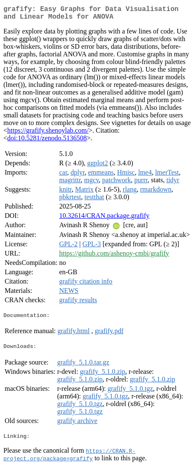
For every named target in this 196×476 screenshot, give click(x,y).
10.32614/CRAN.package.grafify (104, 219)
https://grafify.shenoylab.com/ (48, 133)
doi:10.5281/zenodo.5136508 (47, 141)
